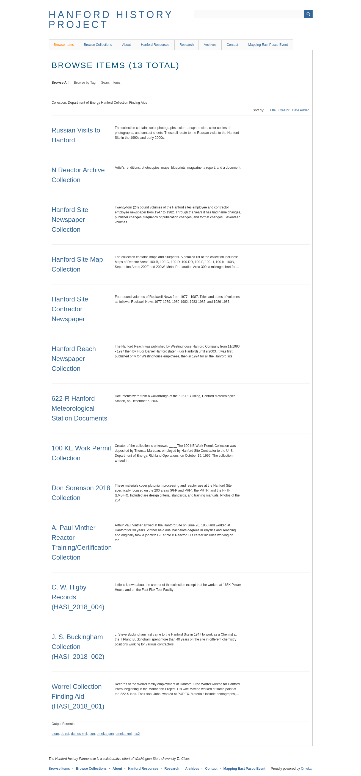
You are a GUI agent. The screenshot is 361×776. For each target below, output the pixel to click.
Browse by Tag (85, 82)
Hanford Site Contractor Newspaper (70, 309)
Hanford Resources (155, 45)
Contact (232, 45)
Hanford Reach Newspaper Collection (74, 358)
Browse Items (64, 45)
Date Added (301, 110)
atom (55, 734)
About (126, 45)
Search (308, 14)
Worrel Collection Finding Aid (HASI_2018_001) (78, 696)
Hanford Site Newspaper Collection (70, 219)
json (92, 734)
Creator (284, 110)
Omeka (306, 769)
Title (273, 110)
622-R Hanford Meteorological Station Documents (80, 408)
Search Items (111, 82)
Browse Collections (98, 45)
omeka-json (105, 734)
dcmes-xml (79, 734)
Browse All (60, 82)
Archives (210, 45)
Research (187, 45)
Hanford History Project (111, 19)
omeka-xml (123, 734)
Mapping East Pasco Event (268, 45)
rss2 (137, 734)
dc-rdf (65, 734)
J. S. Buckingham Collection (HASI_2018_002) (78, 646)
